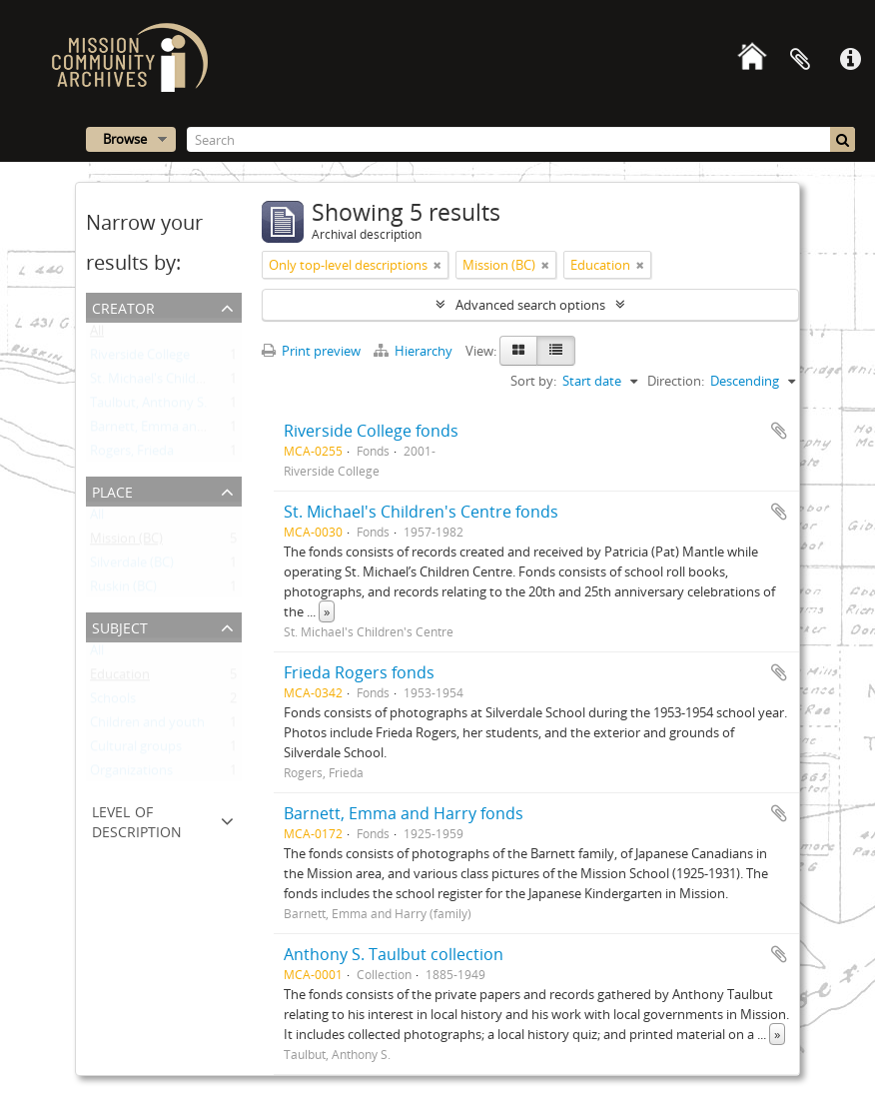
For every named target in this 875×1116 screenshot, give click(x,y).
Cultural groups (136, 750)
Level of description (137, 819)
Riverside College (140, 359)
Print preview (311, 351)
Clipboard (800, 60)
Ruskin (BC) (123, 590)
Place (112, 490)
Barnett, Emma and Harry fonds (403, 813)
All (97, 335)
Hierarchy (414, 351)
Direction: (675, 381)
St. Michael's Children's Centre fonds (421, 512)
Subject (120, 625)
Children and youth (147, 726)
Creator (123, 306)
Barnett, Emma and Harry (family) (189, 431)
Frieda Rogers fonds (359, 672)
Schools (113, 702)
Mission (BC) (126, 543)
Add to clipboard (779, 431)
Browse (125, 139)
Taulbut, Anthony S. (148, 407)
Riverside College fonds (371, 431)
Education (120, 678)
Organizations (131, 774)
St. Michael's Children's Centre (179, 383)
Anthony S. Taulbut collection (393, 954)
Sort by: (533, 381)
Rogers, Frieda (132, 455)
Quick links (850, 60)
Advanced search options (530, 305)
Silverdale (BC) (132, 566)
